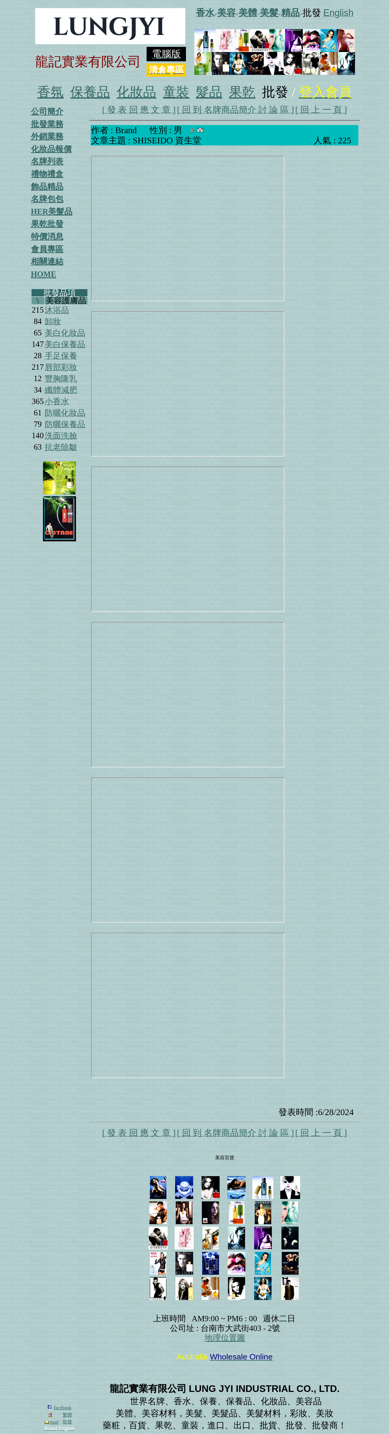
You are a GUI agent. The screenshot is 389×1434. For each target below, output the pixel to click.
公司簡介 (47, 111)
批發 (67, 1421)
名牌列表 (47, 161)
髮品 (209, 92)
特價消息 (47, 236)
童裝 (176, 92)
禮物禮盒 (47, 174)
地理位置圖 (225, 1337)
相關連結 (47, 261)
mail (52, 1422)
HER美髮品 (52, 211)
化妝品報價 (51, 149)
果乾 (242, 92)
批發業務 (47, 124)
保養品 (90, 92)
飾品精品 (47, 186)
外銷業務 (47, 136)
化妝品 (136, 92)
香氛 (50, 92)
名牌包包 (47, 198)
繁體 (67, 1414)
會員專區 (47, 249)
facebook (62, 1407)
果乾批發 (47, 223)
